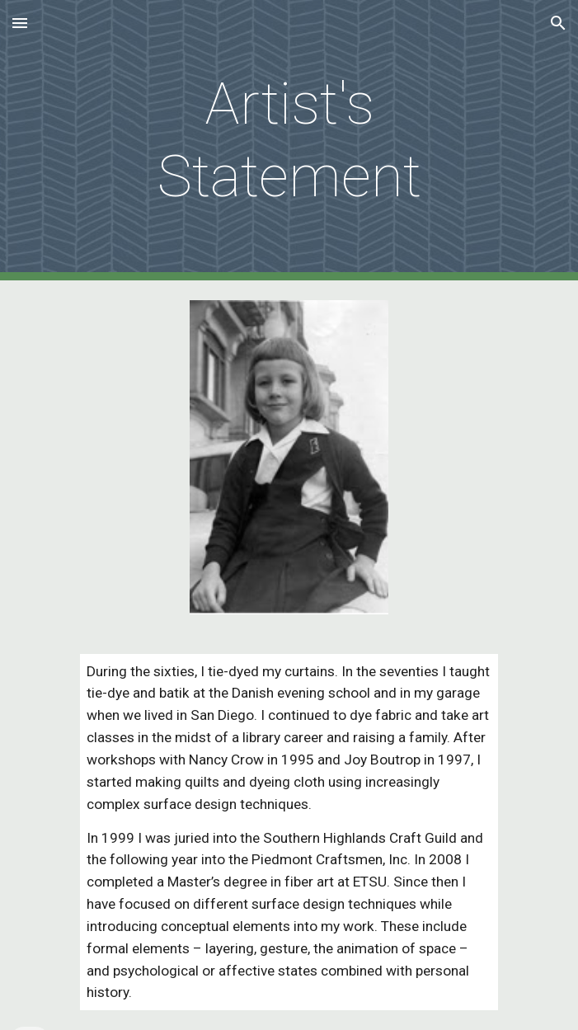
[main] (289, 140)
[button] (20, 22)
